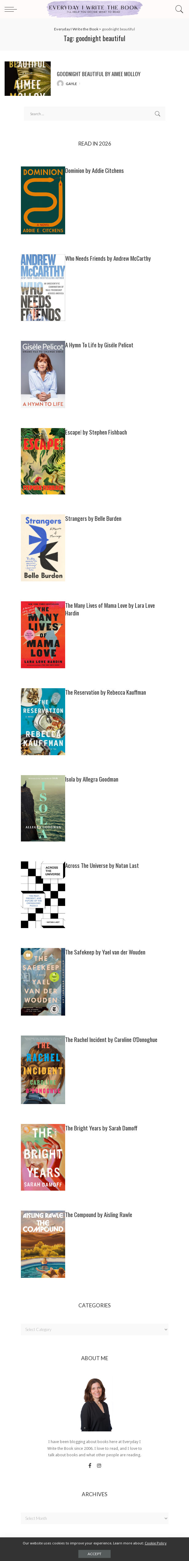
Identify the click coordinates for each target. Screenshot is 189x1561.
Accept (94, 1553)
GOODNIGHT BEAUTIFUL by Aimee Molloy (98, 74)
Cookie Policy (156, 1543)
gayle (71, 83)
